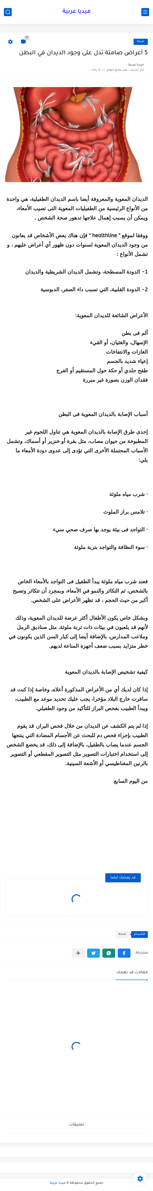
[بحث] (8, 12)
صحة (140, 41)
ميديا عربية (76, 12)
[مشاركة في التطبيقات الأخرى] (78, 953)
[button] (124, 953)
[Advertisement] (104, 830)
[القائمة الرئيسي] (145, 12)
